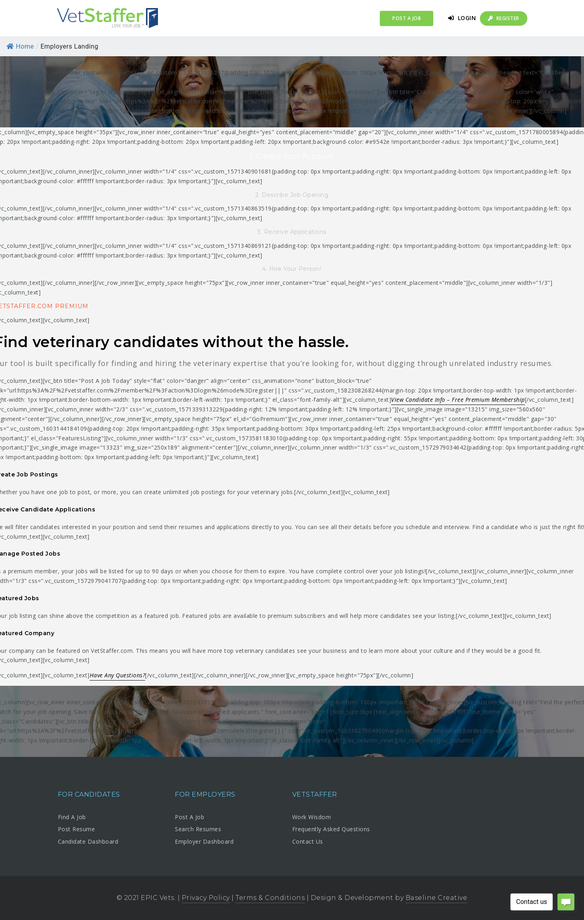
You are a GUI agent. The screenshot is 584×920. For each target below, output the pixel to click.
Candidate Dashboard (88, 841)
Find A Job (72, 817)
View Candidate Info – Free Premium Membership (458, 399)
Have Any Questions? (117, 675)
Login (462, 18)
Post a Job (406, 18)
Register (503, 18)
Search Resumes (198, 829)
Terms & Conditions (270, 898)
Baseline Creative (436, 898)
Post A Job (189, 817)
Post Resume (76, 829)
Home (20, 46)
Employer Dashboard (204, 841)
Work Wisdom (311, 817)
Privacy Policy (206, 898)
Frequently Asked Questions (331, 829)
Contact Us (307, 841)
